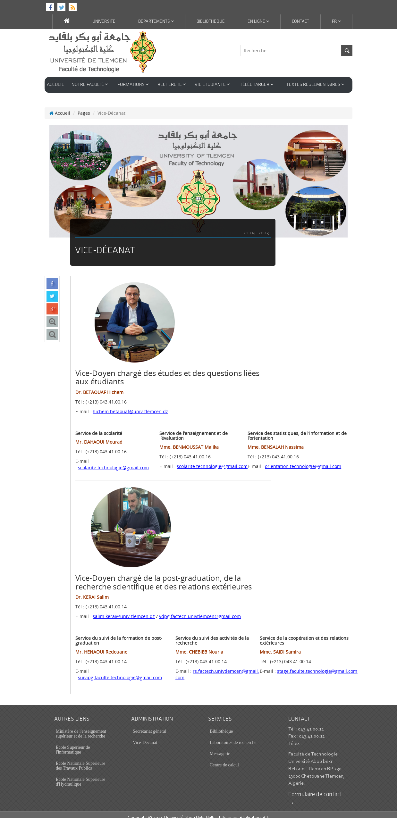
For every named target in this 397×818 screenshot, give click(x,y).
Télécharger (257, 84)
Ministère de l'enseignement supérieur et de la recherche (81, 727)
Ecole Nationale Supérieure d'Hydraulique (80, 775)
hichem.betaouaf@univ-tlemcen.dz (130, 405)
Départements (156, 21)
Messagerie (220, 747)
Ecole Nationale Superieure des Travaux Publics (80, 759)
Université (103, 21)
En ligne (258, 21)
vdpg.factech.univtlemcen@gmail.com (200, 610)
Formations (133, 84)
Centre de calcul (224, 758)
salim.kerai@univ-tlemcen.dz (124, 610)
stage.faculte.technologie (317, 665)
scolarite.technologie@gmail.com (113, 461)
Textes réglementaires (315, 84)
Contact (300, 21)
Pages (84, 107)
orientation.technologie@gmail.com (303, 460)
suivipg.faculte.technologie (120, 671)
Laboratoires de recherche (233, 736)
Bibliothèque (211, 21)
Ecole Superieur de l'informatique (73, 743)
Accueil (55, 84)
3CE (265, 811)
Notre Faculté (90, 84)
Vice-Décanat (145, 736)
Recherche (171, 84)
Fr (336, 21)
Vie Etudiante (212, 84)
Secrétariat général (149, 724)
